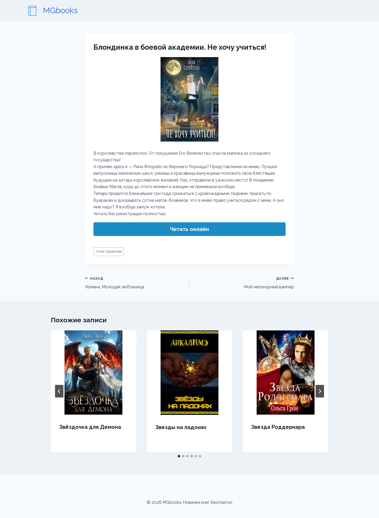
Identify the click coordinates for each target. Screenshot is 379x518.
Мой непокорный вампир (244, 282)
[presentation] (93, 372)
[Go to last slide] (59, 391)
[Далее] (320, 391)
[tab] (179, 456)
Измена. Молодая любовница (135, 282)
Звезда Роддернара (278, 427)
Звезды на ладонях (181, 427)
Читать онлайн (189, 229)
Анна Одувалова (109, 251)
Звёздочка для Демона (90, 427)
